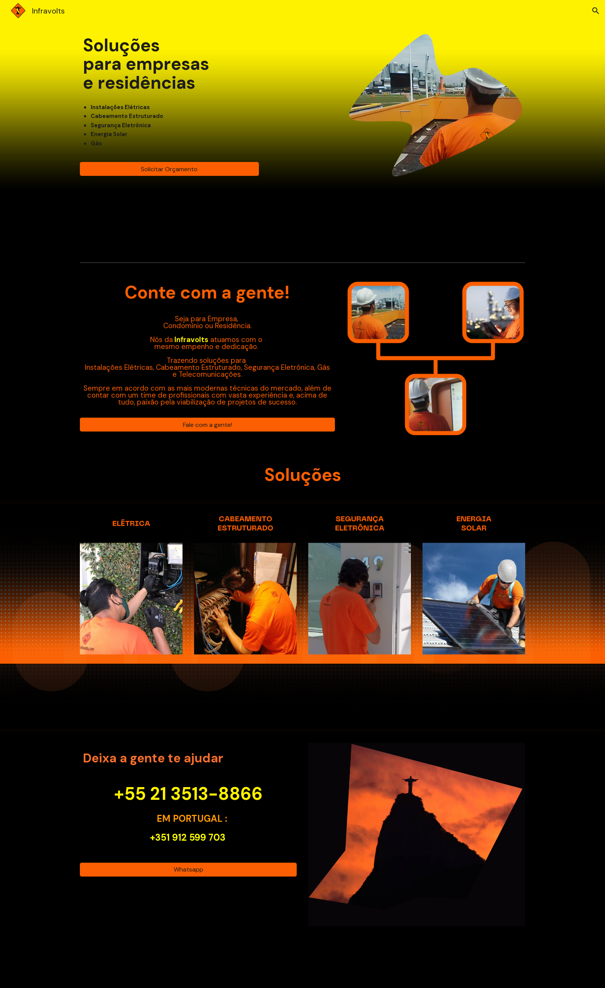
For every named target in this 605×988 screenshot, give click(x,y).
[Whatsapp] (188, 869)
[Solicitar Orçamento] (169, 169)
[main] (169, 64)
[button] (595, 11)
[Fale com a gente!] (207, 425)
